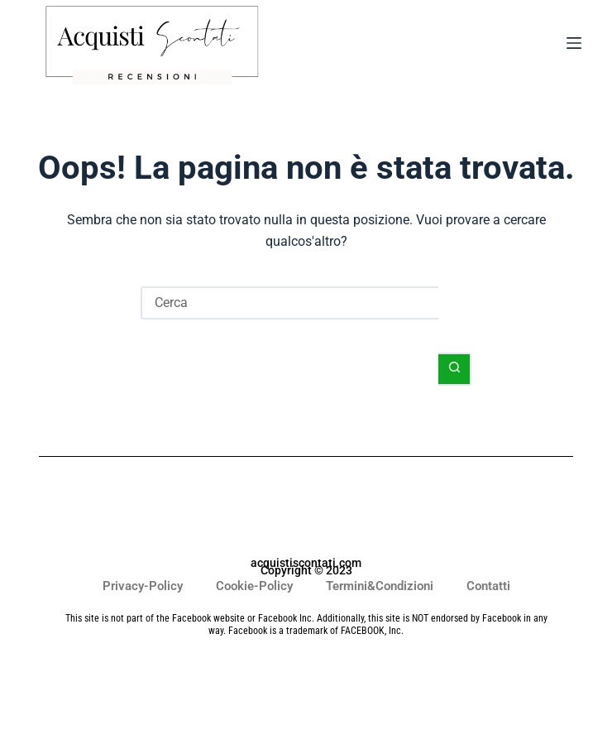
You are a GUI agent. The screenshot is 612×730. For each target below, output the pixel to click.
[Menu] (574, 46)
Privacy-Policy (143, 586)
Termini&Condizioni (379, 586)
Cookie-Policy (254, 586)
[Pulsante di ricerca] (454, 369)
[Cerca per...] (289, 302)
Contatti (488, 586)
